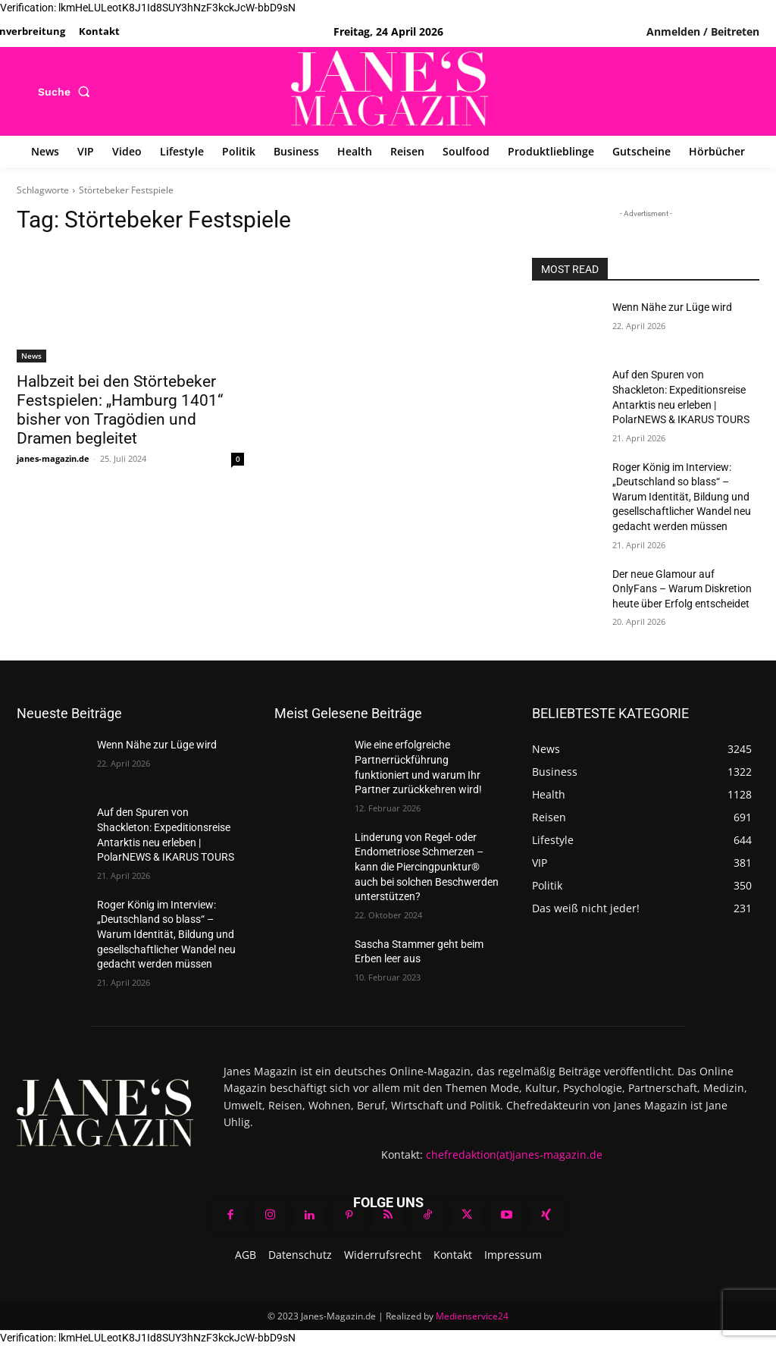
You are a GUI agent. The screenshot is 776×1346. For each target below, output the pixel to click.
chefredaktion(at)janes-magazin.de (514, 1154)
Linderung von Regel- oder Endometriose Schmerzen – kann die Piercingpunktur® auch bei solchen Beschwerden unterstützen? (427, 866)
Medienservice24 (472, 1316)
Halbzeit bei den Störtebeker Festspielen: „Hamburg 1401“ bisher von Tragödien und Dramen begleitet (120, 409)
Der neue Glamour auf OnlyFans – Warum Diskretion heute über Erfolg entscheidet (682, 589)
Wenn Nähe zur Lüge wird (672, 307)
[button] (67, 92)
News (31, 355)
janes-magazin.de (53, 458)
